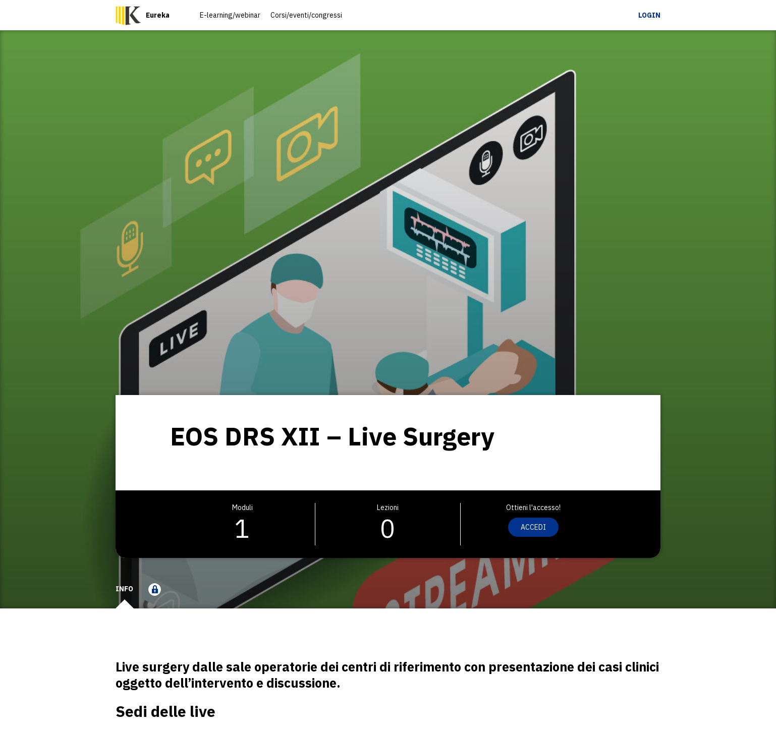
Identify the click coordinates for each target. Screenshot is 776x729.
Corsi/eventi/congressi (306, 15)
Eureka (158, 15)
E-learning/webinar (230, 15)
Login (649, 15)
